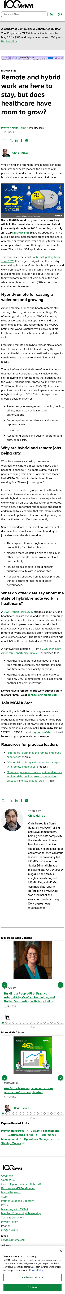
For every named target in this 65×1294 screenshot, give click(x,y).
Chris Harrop (20, 153)
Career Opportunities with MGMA (21, 1184)
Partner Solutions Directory (17, 1201)
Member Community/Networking (21, 1213)
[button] (51, 14)
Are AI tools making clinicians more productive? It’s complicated (28, 1090)
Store (4, 1196)
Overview (7, 1175)
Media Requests (11, 1192)
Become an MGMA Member (18, 1188)
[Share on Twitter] (11, 140)
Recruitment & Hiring (20, 1135)
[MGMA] (18, 4)
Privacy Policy (9, 1222)
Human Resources (12, 1130)
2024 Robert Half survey (18, 612)
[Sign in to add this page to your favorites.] (3, 140)
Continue (32, 1287)
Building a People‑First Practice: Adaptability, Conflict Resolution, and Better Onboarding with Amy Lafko (29, 997)
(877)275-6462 (10, 1230)
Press (4, 1205)
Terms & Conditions (13, 1217)
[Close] (61, 1251)
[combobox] (21, 14)
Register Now (9, 41)
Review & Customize (32, 1277)
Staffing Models (11, 1143)
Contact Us (8, 1180)
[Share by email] (26, 140)
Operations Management (39, 1139)
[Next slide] (60, 985)
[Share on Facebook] (21, 140)
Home (5, 127)
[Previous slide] (4, 985)
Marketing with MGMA (14, 1209)
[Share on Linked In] (16, 140)
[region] (32, 1270)
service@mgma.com (13, 1240)
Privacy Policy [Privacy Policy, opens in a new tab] (36, 1270)
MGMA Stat (19, 127)
